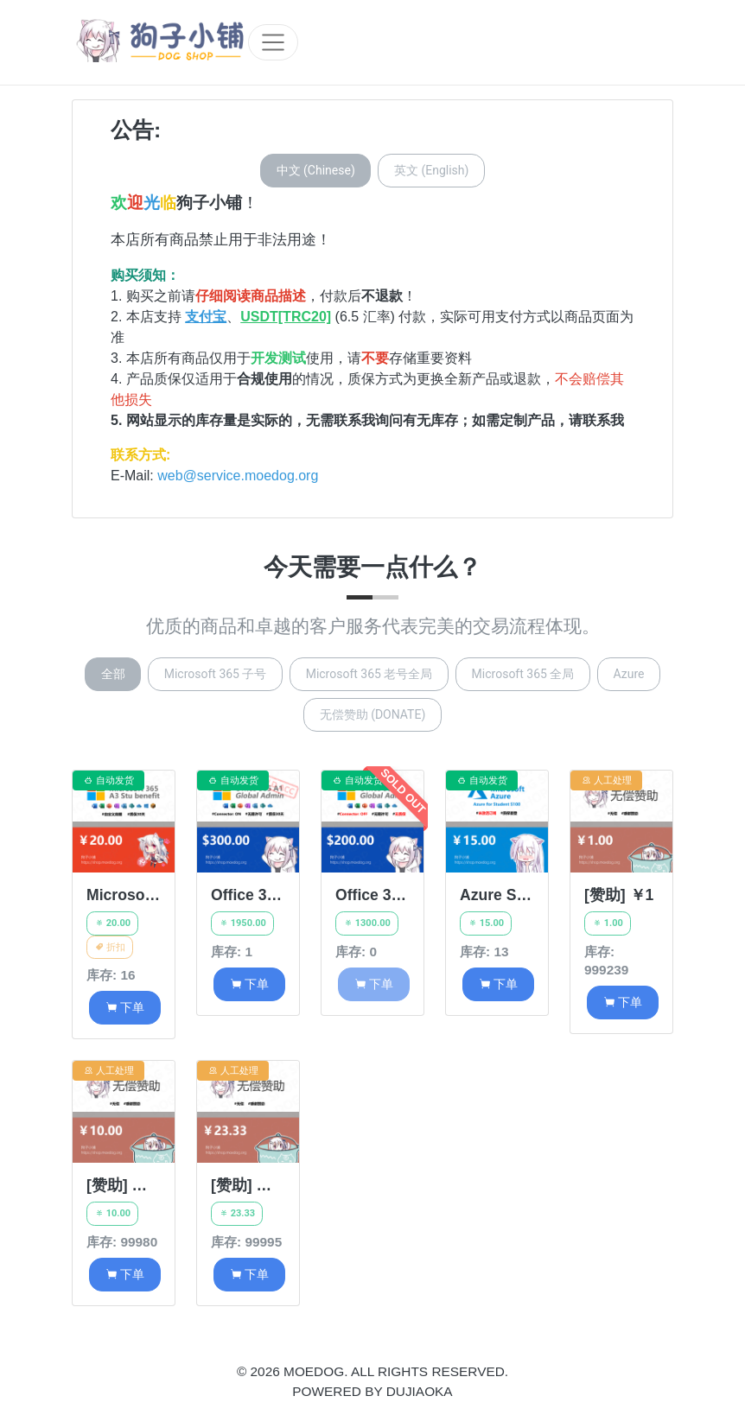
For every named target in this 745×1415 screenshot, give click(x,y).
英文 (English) (431, 170)
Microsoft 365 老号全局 (369, 674)
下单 (124, 1007)
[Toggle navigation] (273, 42)
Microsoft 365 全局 (523, 674)
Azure (629, 674)
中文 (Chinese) (316, 170)
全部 (113, 674)
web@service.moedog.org (237, 475)
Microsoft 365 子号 (215, 674)
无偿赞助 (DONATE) (373, 714)
